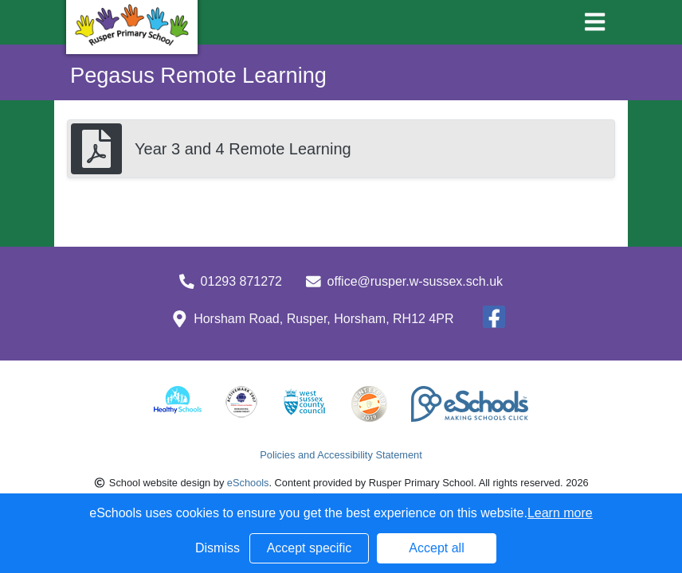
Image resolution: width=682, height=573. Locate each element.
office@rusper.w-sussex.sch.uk (415, 281)
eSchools (248, 483)
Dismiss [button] (217, 548)
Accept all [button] (436, 548)
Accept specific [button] (309, 548)
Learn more (560, 513)
